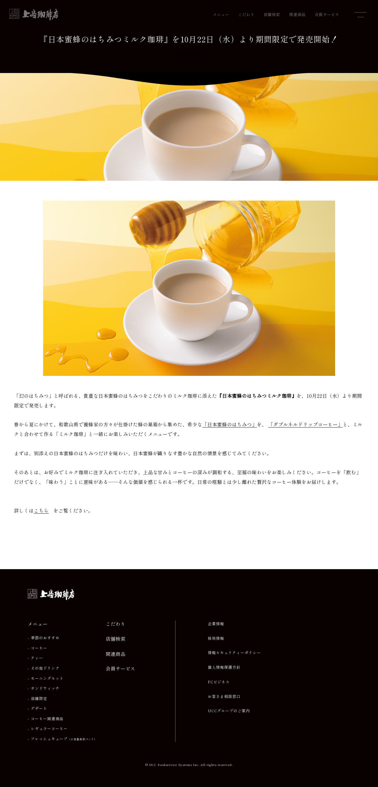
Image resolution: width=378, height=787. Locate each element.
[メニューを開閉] (360, 14)
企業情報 (216, 623)
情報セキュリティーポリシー (234, 652)
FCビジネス (219, 682)
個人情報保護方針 (224, 667)
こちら (41, 510)
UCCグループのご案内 (229, 710)
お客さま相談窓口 (224, 696)
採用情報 (216, 638)
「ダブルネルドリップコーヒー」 (305, 424)
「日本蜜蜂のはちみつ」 (229, 424)
